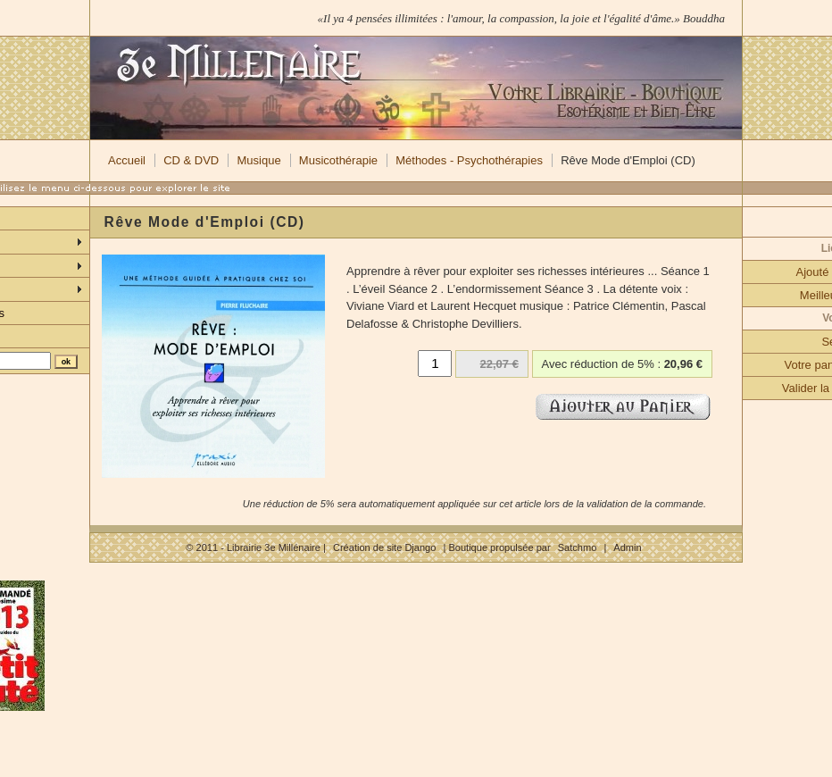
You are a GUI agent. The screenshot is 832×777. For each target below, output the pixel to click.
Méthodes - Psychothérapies (469, 160)
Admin (627, 547)
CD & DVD (191, 160)
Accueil (127, 160)
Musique (258, 160)
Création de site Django (384, 547)
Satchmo (577, 547)
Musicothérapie (338, 160)
